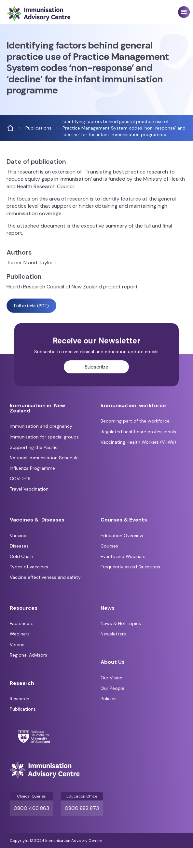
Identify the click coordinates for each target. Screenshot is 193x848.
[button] (184, 12)
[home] (37, 13)
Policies (109, 699)
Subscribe (96, 366)
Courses (109, 546)
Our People (112, 688)
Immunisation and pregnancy (41, 426)
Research (19, 699)
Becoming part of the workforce (135, 421)
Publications (23, 709)
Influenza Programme (32, 468)
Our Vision (111, 678)
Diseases (19, 546)
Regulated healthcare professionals (138, 432)
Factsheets (22, 623)
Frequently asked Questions (130, 567)
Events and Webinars (123, 556)
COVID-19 (20, 478)
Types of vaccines (29, 567)
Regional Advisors (28, 655)
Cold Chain (21, 556)
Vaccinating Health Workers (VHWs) (138, 442)
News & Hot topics (121, 623)
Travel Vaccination (29, 489)
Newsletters (113, 634)
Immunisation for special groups (44, 437)
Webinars (20, 634)
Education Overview (122, 535)
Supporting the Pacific (34, 447)
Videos (17, 644)
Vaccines (19, 535)
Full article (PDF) (31, 306)
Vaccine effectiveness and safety (45, 577)
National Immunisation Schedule (44, 458)
